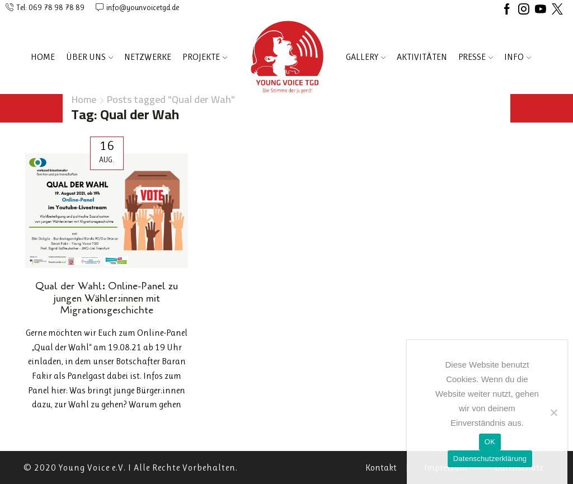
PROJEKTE (204, 56)
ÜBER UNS (89, 56)
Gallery (366, 56)
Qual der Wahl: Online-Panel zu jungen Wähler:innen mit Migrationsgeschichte (106, 298)
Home (43, 56)
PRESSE (475, 56)
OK (490, 442)
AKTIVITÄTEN (422, 56)
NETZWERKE (147, 56)
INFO (517, 56)
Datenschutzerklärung (490, 458)
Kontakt (381, 467)
